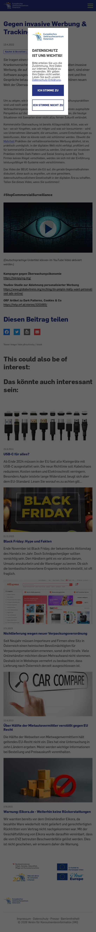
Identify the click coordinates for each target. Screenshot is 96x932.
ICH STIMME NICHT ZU (48, 105)
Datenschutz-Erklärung (46, 80)
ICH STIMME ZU (48, 90)
